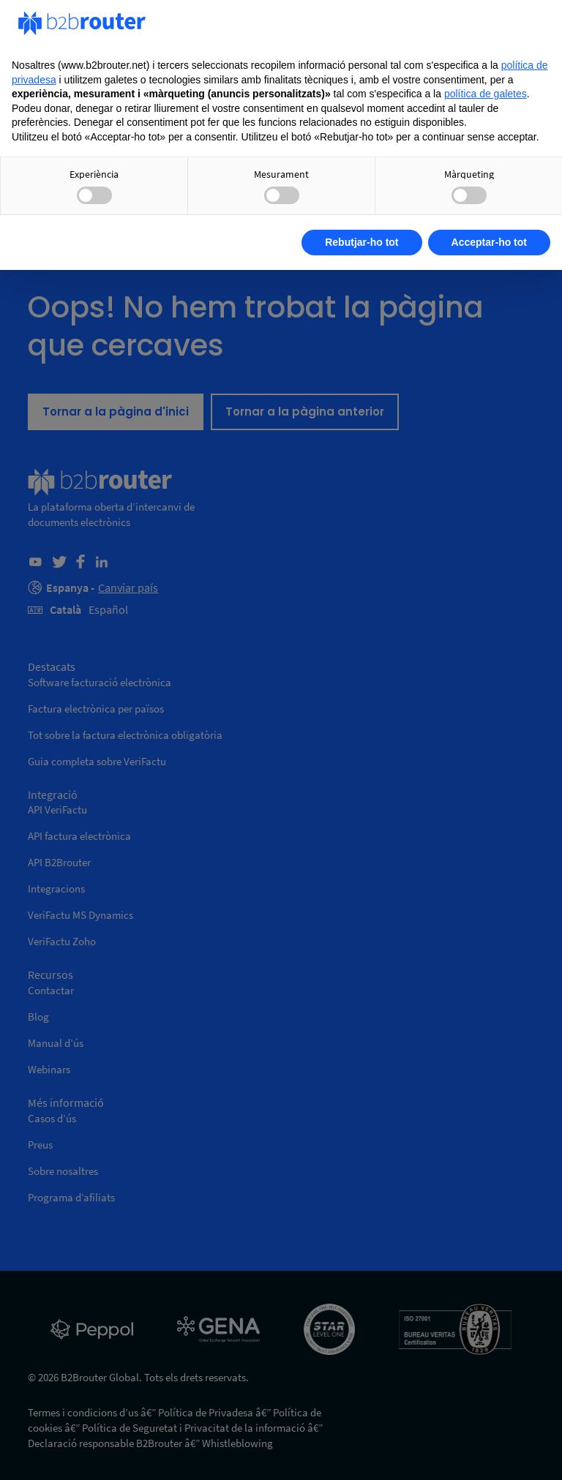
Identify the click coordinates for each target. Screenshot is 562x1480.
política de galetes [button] (485, 93)
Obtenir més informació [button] (92, 242)
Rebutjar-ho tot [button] (361, 242)
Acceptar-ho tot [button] (489, 242)
